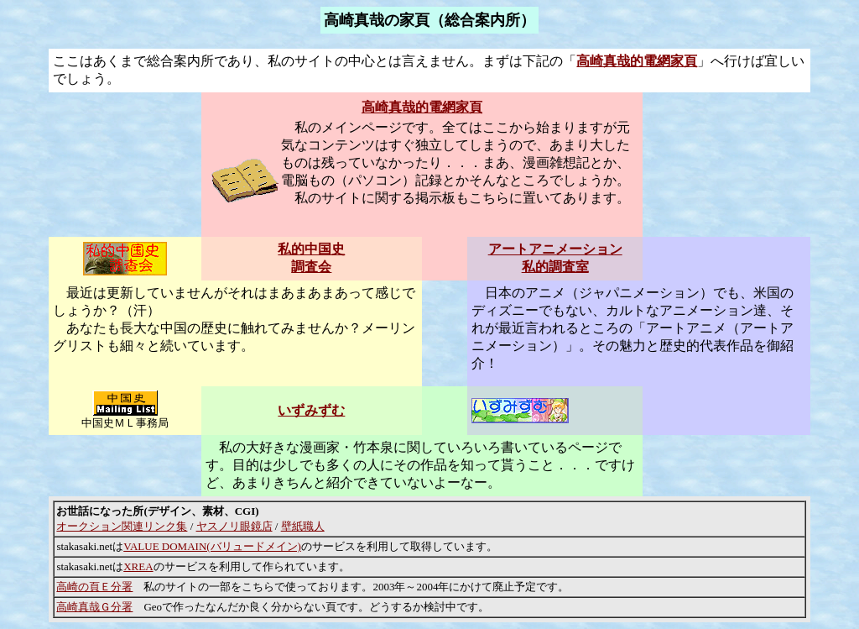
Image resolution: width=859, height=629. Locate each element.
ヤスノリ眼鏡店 (234, 526)
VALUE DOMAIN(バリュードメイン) (212, 546)
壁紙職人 (303, 526)
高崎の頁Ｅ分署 (94, 586)
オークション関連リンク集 (121, 526)
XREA (138, 566)
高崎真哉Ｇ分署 (94, 606)
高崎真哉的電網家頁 (636, 61)
